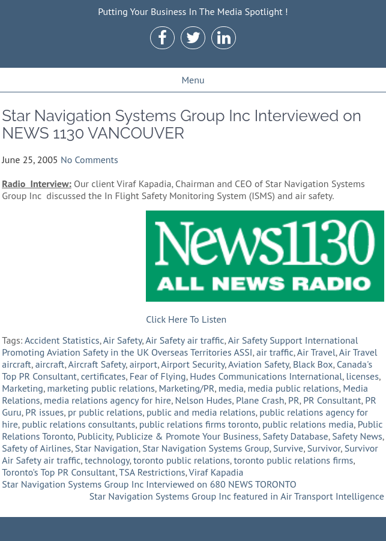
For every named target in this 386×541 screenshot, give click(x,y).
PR (293, 400)
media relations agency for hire (107, 400)
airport (144, 364)
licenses (362, 376)
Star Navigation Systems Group (205, 448)
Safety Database (295, 436)
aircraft (50, 364)
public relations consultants (78, 424)
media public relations (293, 388)
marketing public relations (101, 388)
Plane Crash (260, 400)
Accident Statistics (62, 340)
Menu (192, 80)
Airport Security (193, 364)
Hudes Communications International (266, 376)
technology (107, 460)
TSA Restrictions (152, 472)
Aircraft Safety (96, 364)
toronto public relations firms (293, 460)
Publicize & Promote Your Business (187, 436)
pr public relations (105, 412)
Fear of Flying (158, 376)
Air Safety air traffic (184, 340)
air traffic (275, 352)
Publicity (94, 436)
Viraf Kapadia (216, 472)
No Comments (89, 160)
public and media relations (201, 412)
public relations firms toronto (199, 424)
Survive (288, 448)
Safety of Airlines (36, 448)
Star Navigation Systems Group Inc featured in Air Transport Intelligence (236, 496)
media (231, 388)
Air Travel (316, 352)
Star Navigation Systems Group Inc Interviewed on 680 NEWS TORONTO (149, 484)
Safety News (357, 436)
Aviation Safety (258, 364)
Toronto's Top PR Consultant (58, 472)
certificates (103, 376)
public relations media (308, 424)
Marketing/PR (186, 388)
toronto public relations (181, 460)
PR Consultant (332, 400)
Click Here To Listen (186, 319)
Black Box (313, 364)
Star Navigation (107, 448)
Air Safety (122, 340)
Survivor (323, 448)
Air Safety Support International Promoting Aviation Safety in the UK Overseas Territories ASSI (180, 346)
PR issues (44, 412)
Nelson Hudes (203, 400)
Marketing (22, 388)
